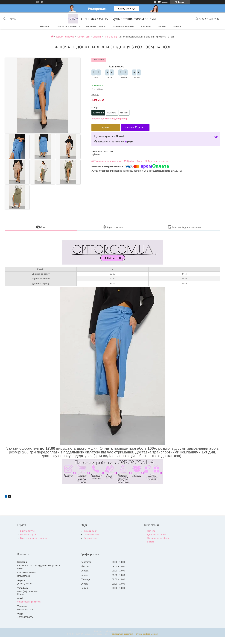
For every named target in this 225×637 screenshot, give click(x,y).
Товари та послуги (66, 26)
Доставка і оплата (96, 26)
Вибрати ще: (109, 118)
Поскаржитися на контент (122, 634)
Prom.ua (127, 631)
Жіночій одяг (90, 531)
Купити (105, 127)
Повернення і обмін (123, 26)
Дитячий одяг (90, 538)
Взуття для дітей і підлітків (33, 538)
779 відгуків (163, 2)
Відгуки (162, 26)
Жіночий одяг (83, 36)
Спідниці (97, 36)
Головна (44, 26)
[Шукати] (4, 19)
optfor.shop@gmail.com (29, 601)
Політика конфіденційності (146, 634)
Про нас (151, 531)
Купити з (135, 127)
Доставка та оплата (157, 534)
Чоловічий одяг (91, 534)
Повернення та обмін (158, 538)
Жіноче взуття (27, 531)
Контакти (146, 26)
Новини (177, 26)
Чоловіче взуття (28, 534)
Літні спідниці (110, 36)
